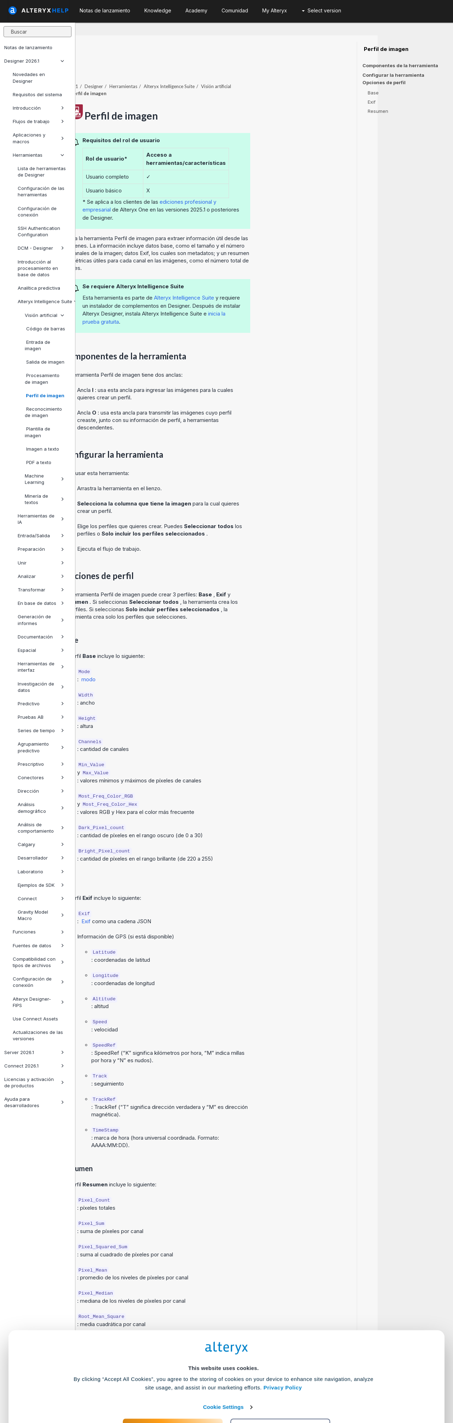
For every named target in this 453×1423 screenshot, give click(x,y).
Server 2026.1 (34, 1052)
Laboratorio (41, 871)
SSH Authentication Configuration (39, 231)
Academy (196, 10)
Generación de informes (41, 620)
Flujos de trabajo (38, 121)
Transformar (41, 589)
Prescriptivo (41, 764)
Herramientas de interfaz (41, 667)
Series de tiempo (41, 730)
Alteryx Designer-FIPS (38, 1002)
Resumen (378, 111)
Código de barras (45, 328)
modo (164, 659)
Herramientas (38, 155)
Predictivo (41, 703)
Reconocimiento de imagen (43, 412)
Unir (41, 563)
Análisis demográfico (41, 808)
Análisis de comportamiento (41, 828)
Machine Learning (44, 479)
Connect (41, 898)
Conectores (41, 777)
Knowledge (157, 10)
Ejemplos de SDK (41, 885)
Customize (280, 1392)
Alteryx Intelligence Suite (43, 301)
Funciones (38, 932)
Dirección (41, 791)
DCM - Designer (41, 248)
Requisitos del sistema (37, 94)
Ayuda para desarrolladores (34, 1102)
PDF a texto (38, 462)
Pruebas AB (41, 717)
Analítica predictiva (39, 288)
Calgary (41, 844)
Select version (321, 10)
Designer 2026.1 (34, 61)
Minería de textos (44, 499)
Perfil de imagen (44, 395)
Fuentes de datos (38, 945)
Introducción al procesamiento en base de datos (38, 268)
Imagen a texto (42, 449)
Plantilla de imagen (37, 432)
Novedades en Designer (29, 77)
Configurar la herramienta (393, 75)
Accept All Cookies (173, 1392)
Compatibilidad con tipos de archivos (38, 962)
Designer (169, 67)
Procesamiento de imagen (42, 378)
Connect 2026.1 (34, 1066)
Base (373, 93)
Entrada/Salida (41, 535)
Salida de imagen (44, 362)
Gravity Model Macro (41, 915)
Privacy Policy (282, 1351)
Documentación (41, 637)
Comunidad (235, 10)
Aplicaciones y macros (38, 138)
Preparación (41, 549)
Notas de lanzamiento (28, 47)
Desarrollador (41, 858)
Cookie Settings (223, 1371)
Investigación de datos (41, 687)
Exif (162, 901)
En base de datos (41, 603)
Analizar (41, 576)
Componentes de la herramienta (400, 65)
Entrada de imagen (37, 345)
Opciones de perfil (384, 82)
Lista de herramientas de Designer (42, 172)
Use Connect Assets (35, 1019)
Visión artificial (44, 315)
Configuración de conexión (37, 212)
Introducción (38, 108)
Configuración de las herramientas (41, 191)
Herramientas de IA (41, 519)
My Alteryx (274, 10)
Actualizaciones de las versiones (38, 1035)
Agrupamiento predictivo (41, 747)
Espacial (41, 650)
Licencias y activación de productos (34, 1082)
